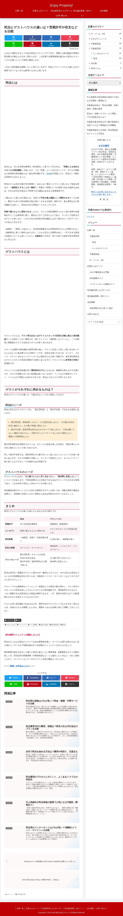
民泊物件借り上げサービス (98, 290)
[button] (119, 322)
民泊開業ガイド (96, 278)
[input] (104, 322)
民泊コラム (106, 68)
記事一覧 (91, 230)
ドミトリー (21, 625)
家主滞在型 (54, 625)
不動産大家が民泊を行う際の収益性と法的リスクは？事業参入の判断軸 (103, 123)
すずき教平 (103, 146)
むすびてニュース (106, 38)
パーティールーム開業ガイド (102, 284)
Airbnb (49, 173)
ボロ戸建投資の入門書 (99, 272)
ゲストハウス (10, 625)
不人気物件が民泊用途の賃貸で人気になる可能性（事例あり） (103, 99)
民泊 (18, 620)
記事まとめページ (95, 266)
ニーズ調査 (32, 625)
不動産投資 (106, 43)
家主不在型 (43, 625)
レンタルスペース (107, 53)
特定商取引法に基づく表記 (101, 308)
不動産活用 (9, 620)
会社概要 (91, 302)
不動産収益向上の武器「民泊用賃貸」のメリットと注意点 (103, 132)
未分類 (106, 63)
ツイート (91, 216)
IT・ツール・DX (106, 33)
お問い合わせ (93, 314)
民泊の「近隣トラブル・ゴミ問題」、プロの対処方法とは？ (103, 115)
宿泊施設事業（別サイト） (98, 296)
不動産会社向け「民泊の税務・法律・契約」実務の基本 (103, 107)
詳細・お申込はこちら (19, 666)
